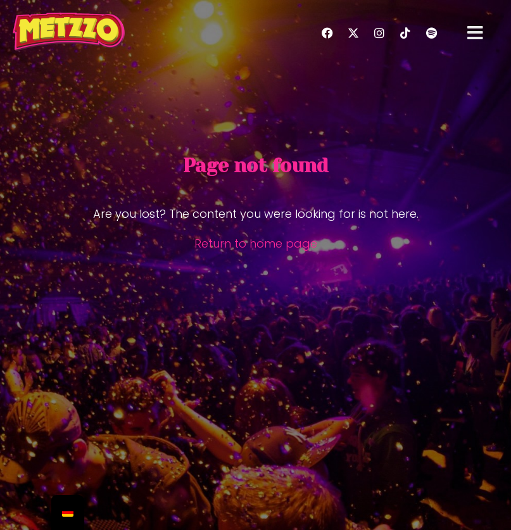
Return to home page (255, 243)
